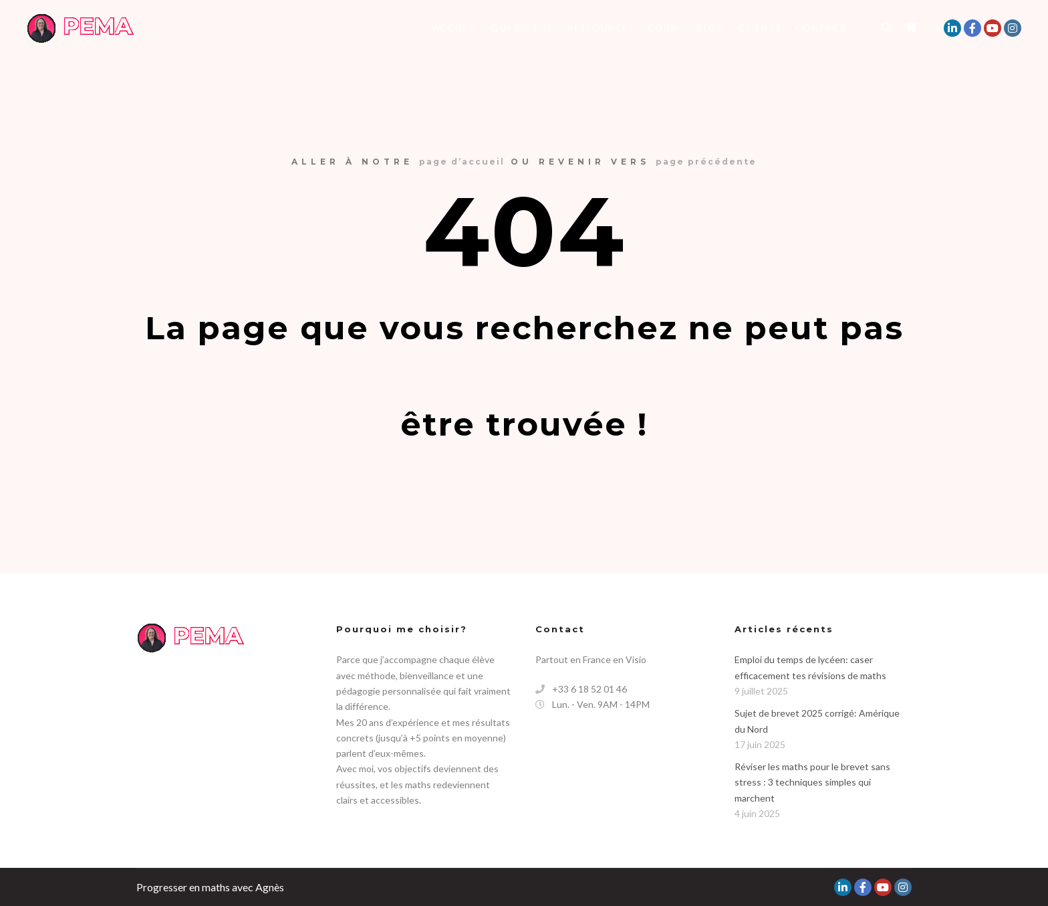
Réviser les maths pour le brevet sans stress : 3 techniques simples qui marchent (812, 782)
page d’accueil (462, 162)
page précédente (706, 162)
